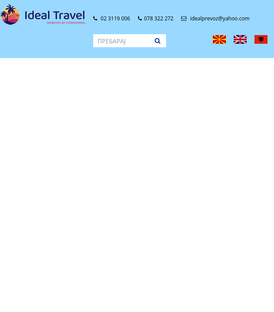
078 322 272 (155, 18)
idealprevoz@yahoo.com (215, 18)
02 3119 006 (111, 18)
